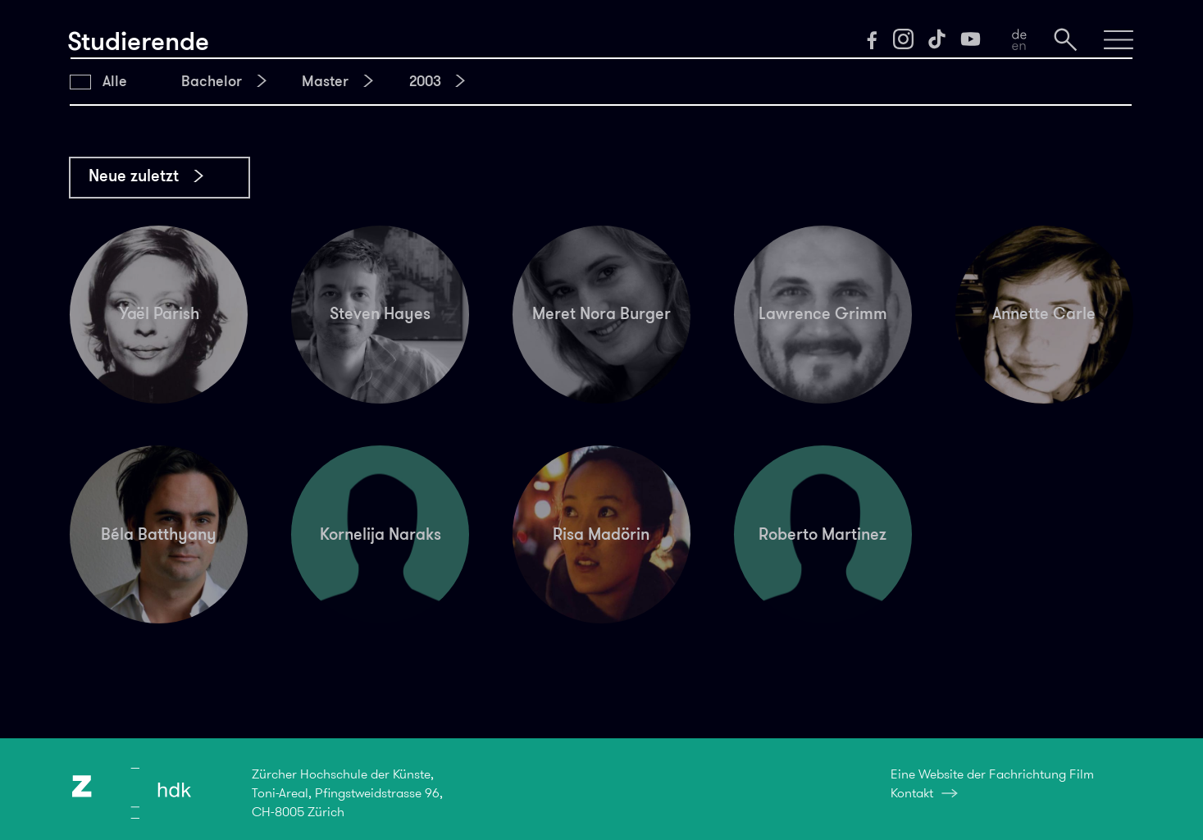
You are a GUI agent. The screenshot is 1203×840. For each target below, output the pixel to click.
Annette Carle (1044, 313)
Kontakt (912, 792)
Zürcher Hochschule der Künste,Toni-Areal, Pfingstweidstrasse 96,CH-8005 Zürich (347, 792)
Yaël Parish (159, 313)
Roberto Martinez (822, 534)
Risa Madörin (601, 534)
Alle (115, 81)
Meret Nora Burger (601, 313)
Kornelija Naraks (380, 534)
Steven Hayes (380, 313)
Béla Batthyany (158, 534)
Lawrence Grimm (823, 313)
